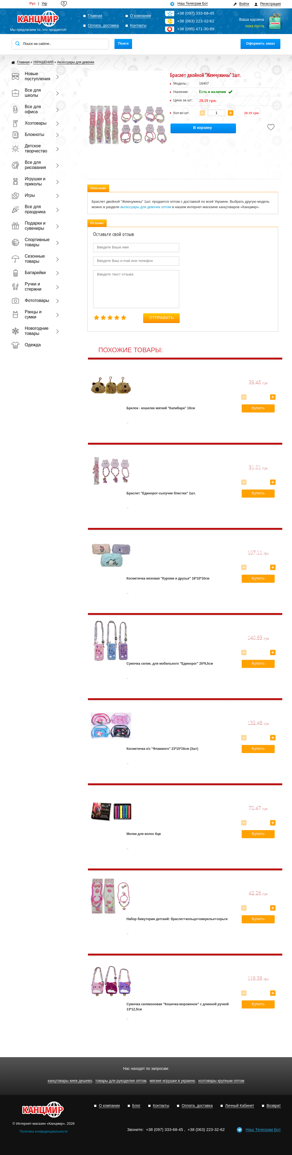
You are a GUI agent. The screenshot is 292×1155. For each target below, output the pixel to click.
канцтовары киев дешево (70, 1081)
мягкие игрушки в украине (172, 1081)
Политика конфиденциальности (43, 1131)
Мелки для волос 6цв (144, 834)
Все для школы (26, 93)
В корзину (202, 128)
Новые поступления (30, 76)
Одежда (26, 344)
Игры (23, 195)
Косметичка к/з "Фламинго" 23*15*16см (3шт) (162, 749)
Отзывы (97, 223)
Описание (98, 188)
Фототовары (30, 300)
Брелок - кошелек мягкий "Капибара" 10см (161, 408)
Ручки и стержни (26, 286)
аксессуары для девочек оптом (145, 207)
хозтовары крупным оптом (221, 1081)
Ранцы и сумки (26, 314)
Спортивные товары (30, 242)
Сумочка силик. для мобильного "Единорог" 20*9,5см (170, 663)
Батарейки (28, 272)
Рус (32, 3)
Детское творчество (29, 148)
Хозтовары (29, 123)
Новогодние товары (30, 331)
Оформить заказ (260, 43)
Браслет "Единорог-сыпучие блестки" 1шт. (161, 493)
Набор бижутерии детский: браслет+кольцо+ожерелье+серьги (177, 919)
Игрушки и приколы (28, 181)
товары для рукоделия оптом (120, 1081)
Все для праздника (28, 209)
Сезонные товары (28, 259)
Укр (44, 3)
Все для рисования (28, 165)
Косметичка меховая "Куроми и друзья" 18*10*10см (168, 578)
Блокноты (27, 134)
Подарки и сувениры (28, 226)
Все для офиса (26, 109)
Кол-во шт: (181, 113)
